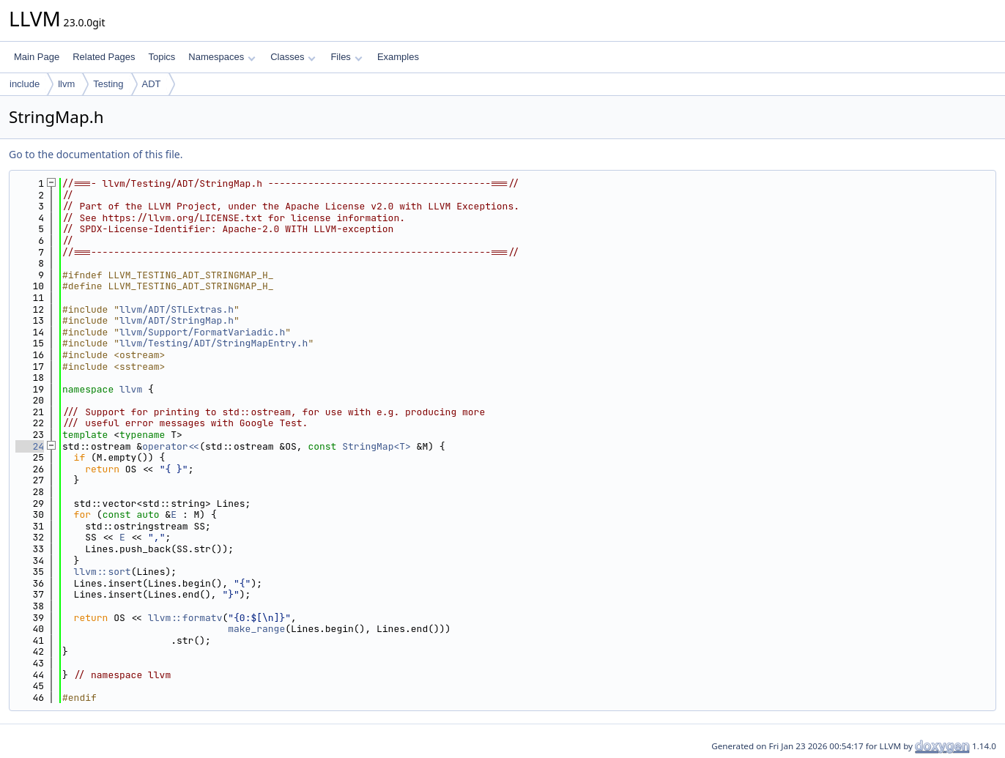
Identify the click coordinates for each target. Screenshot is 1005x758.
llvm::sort (102, 571)
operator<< (170, 446)
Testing (108, 83)
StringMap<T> (376, 446)
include (25, 83)
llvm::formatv (185, 618)
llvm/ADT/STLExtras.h (176, 309)
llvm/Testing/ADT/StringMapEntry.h (213, 343)
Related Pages (104, 56)
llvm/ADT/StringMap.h (176, 320)
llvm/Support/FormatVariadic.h (202, 332)
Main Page (36, 56)
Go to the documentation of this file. (95, 154)
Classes (293, 56)
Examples (398, 56)
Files (346, 56)
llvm (66, 83)
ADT (151, 83)
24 (29, 446)
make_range (256, 629)
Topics (161, 56)
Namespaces (221, 56)
